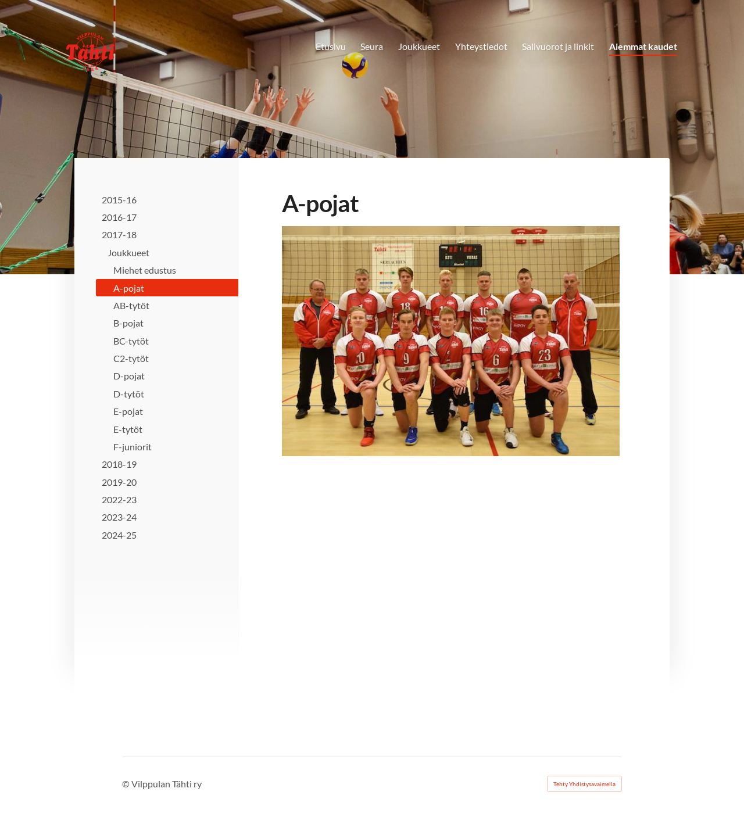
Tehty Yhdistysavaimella (584, 783)
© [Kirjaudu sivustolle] (126, 783)
